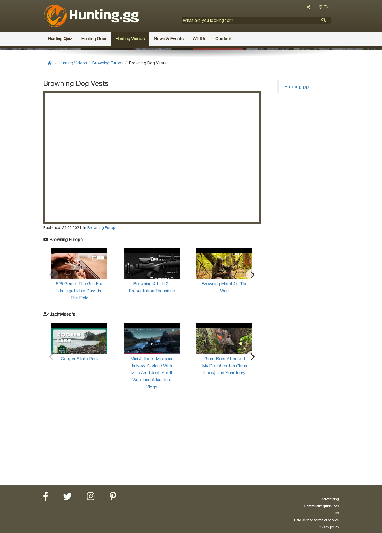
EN (324, 7)
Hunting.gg (296, 86)
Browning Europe (108, 62)
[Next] (252, 275)
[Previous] (52, 275)
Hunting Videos (73, 62)
